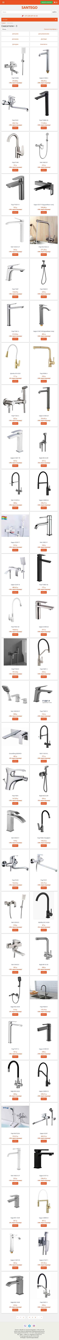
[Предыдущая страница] (17, 1317)
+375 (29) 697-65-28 (31, 16)
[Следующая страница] (41, 1317)
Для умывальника (43, 34)
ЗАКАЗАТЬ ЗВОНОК (46, 2)
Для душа (15, 44)
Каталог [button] (30, 19)
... (38, 1317)
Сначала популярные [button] (51, 29)
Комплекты (43, 44)
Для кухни (15, 34)
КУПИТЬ (15, 85)
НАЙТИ (54, 12)
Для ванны (15, 39)
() (55, 2)
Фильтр (4, 29)
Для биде (44, 39)
